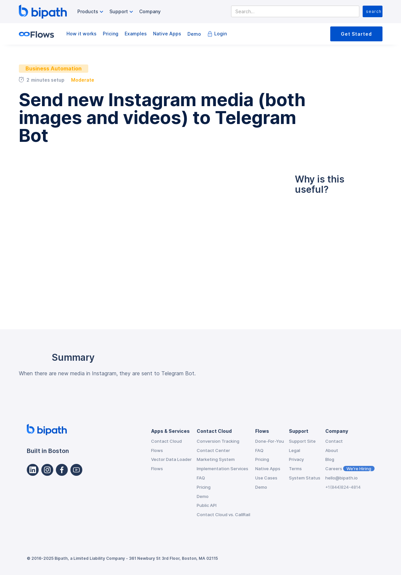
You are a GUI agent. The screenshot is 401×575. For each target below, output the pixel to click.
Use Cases (266, 477)
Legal (294, 450)
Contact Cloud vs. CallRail (223, 514)
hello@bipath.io (341, 477)
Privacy (296, 459)
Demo (194, 34)
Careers (350, 468)
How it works (81, 33)
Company (150, 11)
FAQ (201, 477)
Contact (334, 441)
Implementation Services (222, 468)
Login (220, 33)
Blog (329, 459)
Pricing (110, 33)
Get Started (356, 34)
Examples (136, 33)
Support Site (302, 441)
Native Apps (167, 33)
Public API (207, 505)
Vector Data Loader (171, 459)
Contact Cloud (166, 441)
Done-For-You (269, 441)
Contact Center (213, 450)
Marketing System (216, 459)
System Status (304, 477)
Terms (295, 468)
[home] (43, 12)
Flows (157, 450)
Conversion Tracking (218, 441)
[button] (91, 12)
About (331, 450)
